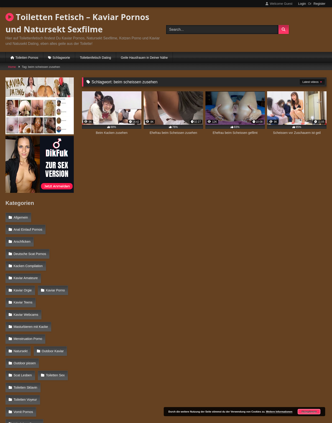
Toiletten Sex (22, 335)
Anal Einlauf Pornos (27, 226)
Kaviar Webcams (25, 286)
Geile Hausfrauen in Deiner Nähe (144, 57)
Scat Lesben (57, 325)
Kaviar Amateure (25, 266)
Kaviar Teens (54, 276)
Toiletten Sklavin (56, 335)
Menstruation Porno (27, 305)
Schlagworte (61, 57)
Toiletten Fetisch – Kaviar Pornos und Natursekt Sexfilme (77, 23)
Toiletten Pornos (26, 57)
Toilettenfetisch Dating (95, 57)
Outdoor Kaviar (24, 315)
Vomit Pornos (23, 355)
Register (319, 3)
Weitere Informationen (279, 411)
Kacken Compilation (27, 256)
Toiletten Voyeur (24, 345)
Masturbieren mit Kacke (30, 295)
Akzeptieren (309, 411)
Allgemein (20, 217)
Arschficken (21, 236)
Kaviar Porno (22, 276)
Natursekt (62, 305)
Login (302, 3)
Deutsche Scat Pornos (29, 246)
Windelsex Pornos (26, 364)
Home (12, 67)
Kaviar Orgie (59, 266)
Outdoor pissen (24, 325)
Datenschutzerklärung (196, 403)
